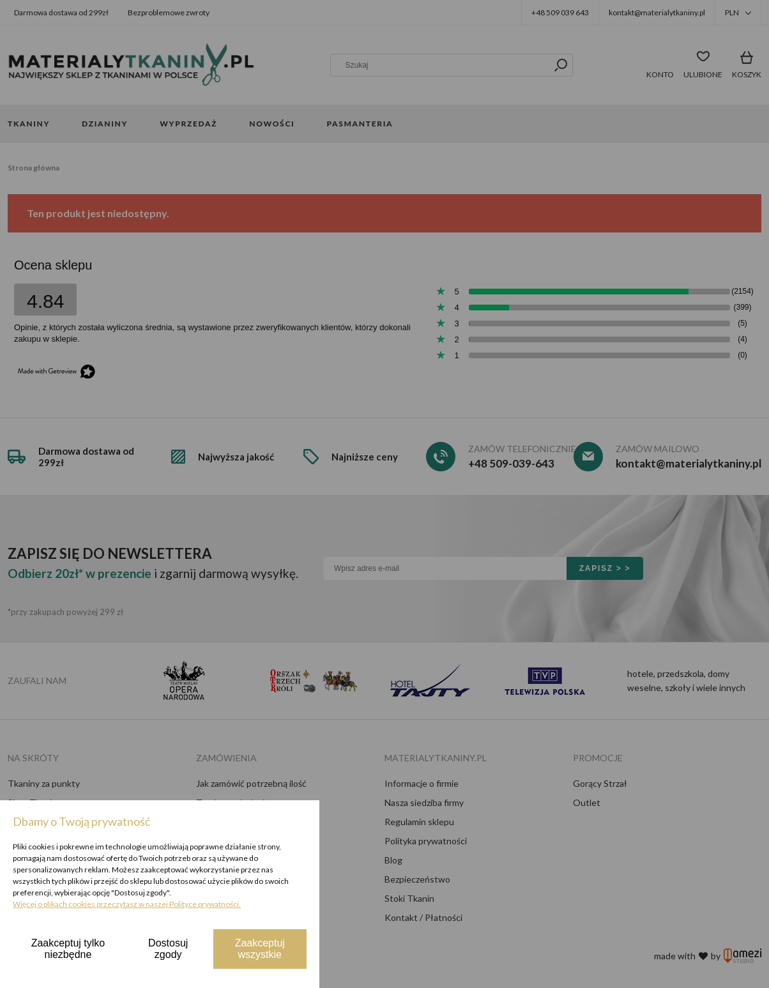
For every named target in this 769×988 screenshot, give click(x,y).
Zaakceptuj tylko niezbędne (68, 949)
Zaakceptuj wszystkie (260, 949)
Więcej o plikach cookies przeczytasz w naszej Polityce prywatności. (127, 904)
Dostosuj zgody (168, 949)
